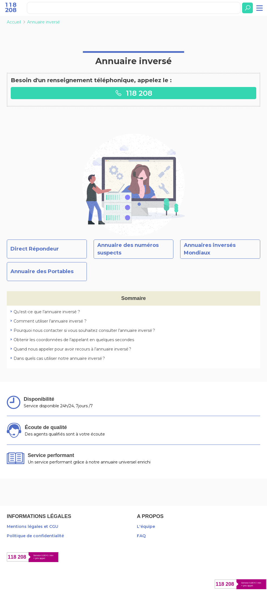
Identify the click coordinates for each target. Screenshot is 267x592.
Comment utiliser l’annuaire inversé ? (50, 321)
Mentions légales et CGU (32, 526)
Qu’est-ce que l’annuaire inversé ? (47, 311)
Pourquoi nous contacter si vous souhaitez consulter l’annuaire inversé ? (84, 330)
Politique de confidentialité (35, 535)
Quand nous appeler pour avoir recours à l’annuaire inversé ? (72, 349)
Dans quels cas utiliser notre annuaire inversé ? (59, 358)
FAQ (141, 535)
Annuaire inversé (43, 22)
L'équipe (146, 526)
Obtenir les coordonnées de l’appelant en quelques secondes (74, 339)
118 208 (133, 93)
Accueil (14, 22)
